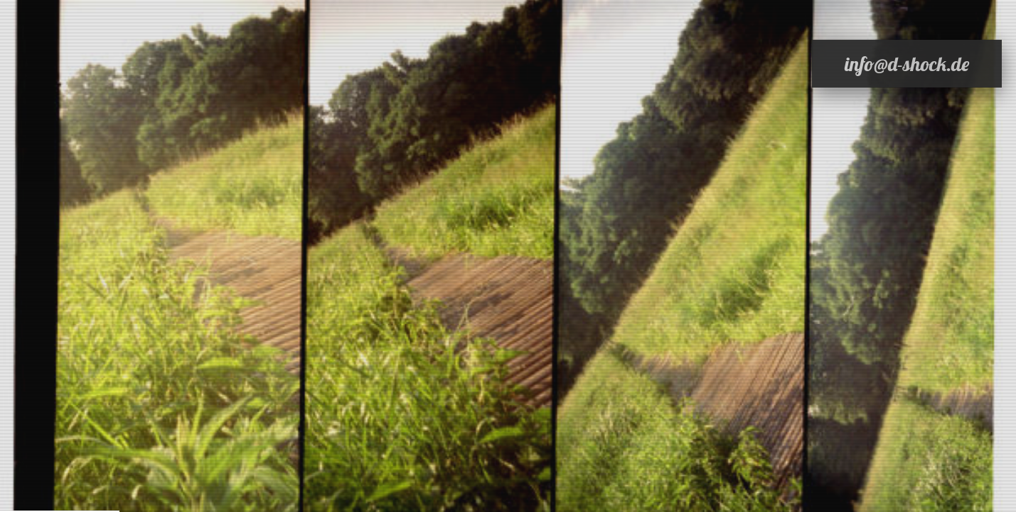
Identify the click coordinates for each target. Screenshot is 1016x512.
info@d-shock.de (907, 63)
